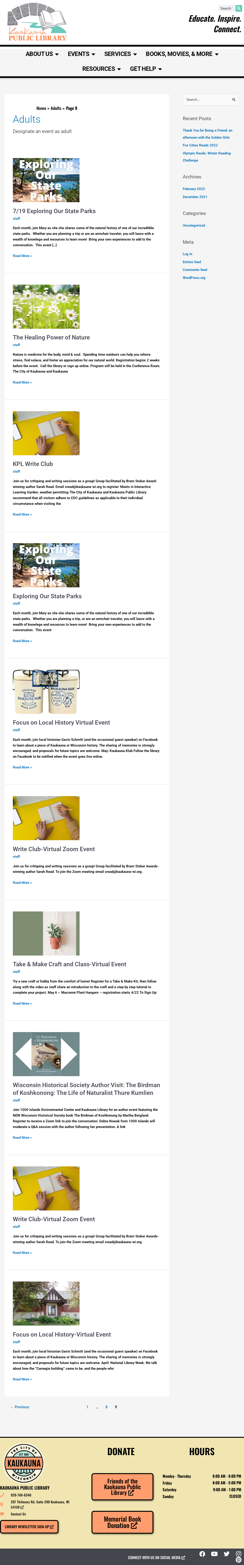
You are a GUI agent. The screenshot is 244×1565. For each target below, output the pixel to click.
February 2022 (194, 188)
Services (120, 54)
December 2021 (195, 196)
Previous (19, 1407)
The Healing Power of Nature (51, 337)
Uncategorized (194, 224)
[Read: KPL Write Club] (46, 433)
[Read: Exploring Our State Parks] (46, 565)
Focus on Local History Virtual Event (61, 722)
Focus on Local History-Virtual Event (62, 1334)
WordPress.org (194, 276)
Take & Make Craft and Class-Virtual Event (69, 964)
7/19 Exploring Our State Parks (54, 211)
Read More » (22, 255)
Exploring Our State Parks (47, 596)
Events (81, 54)
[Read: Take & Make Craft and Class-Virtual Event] (46, 933)
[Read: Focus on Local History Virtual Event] (46, 691)
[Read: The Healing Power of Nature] (46, 306)
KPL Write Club (33, 464)
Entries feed (192, 260)
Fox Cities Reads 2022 (200, 145)
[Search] (239, 8)
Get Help (146, 69)
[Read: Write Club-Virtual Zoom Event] (46, 818)
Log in (187, 253)
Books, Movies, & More (182, 54)
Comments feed (195, 268)
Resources (101, 69)
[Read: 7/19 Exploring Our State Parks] (46, 180)
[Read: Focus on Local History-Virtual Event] (46, 1303)
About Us (42, 54)
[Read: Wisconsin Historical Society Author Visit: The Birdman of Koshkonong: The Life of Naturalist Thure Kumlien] (46, 1054)
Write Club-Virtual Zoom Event (54, 849)
